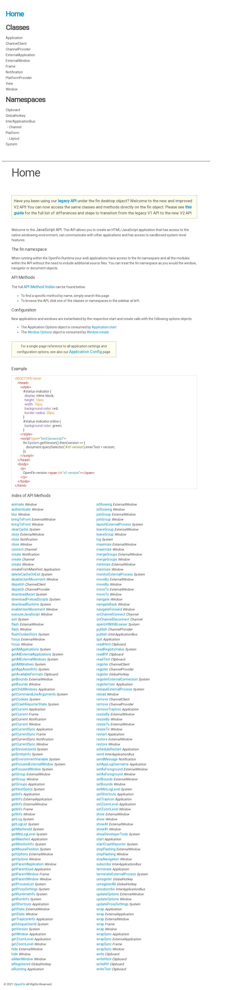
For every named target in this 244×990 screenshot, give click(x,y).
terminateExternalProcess (116, 874)
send (100, 754)
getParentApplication (27, 864)
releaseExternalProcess (114, 689)
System (11, 144)
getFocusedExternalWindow (32, 764)
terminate (104, 869)
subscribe (104, 864)
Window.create (98, 332)
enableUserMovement (28, 609)
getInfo (16, 794)
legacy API (67, 200)
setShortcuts (106, 794)
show (101, 814)
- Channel (13, 127)
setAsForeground (110, 769)
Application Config (85, 351)
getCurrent (19, 709)
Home (15, 14)
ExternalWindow (18, 61)
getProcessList (22, 884)
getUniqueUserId (23, 924)
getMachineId (21, 829)
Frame (10, 66)
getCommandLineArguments (33, 694)
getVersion (19, 929)
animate (17, 504)
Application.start (104, 327)
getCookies (19, 699)
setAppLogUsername (113, 764)
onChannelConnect (111, 614)
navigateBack (107, 604)
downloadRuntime (25, 604)
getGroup (18, 774)
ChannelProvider (18, 49)
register (102, 664)
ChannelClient (16, 43)
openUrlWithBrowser (112, 624)
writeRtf (103, 964)
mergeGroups (107, 554)
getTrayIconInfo (23, 919)
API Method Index (39, 286)
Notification (14, 72)
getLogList (19, 824)
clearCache (19, 529)
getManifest (20, 839)
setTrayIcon (105, 799)
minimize (104, 564)
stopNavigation (108, 859)
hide (14, 949)
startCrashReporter (111, 844)
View (9, 83)
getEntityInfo (21, 754)
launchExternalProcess (114, 524)
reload (101, 694)
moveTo (103, 589)
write (100, 954)
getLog (16, 819)
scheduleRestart (109, 749)
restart (102, 734)
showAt (102, 824)
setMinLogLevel (108, 789)
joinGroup (104, 514)
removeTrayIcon (109, 709)
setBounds (105, 779)
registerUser (106, 684)
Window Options (40, 332)
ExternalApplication (20, 55)
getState (18, 909)
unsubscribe (106, 889)
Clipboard (13, 110)
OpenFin (19, 984)
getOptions (19, 854)
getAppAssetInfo (24, 669)
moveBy (103, 579)
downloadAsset (23, 594)
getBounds (19, 679)
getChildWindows (24, 689)
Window (12, 89)
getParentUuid (22, 869)
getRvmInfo (20, 899)
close (15, 534)
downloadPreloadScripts (29, 599)
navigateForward (109, 609)
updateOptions (108, 894)
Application (14, 38)
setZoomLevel (107, 804)
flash (15, 624)
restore (102, 739)
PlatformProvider (19, 78)
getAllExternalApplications (31, 654)
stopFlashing (106, 849)
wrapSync (104, 934)
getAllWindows (22, 664)
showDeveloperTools (112, 834)
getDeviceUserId (23, 749)
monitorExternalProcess (115, 574)
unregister (104, 879)
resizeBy (103, 714)
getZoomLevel (22, 939)
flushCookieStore (24, 634)
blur (14, 514)
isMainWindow (22, 959)
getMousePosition (25, 849)
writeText (104, 969)
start (100, 839)
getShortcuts (21, 904)
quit (99, 639)
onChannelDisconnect (113, 619)
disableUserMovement (28, 579)
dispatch (17, 584)
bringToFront (21, 519)
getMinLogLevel (23, 834)
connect (17, 549)
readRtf (102, 654)
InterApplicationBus (20, 121)
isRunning (18, 969)
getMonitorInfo (22, 844)
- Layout (12, 138)
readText (103, 659)
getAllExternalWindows (28, 659)
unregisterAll (106, 884)
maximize (104, 544)
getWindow (19, 934)
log (99, 539)
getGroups (19, 784)
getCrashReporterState (29, 704)
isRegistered (20, 964)
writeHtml (104, 959)
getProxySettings (24, 889)
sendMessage (107, 759)
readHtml (104, 644)
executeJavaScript (25, 614)
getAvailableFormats (27, 674)
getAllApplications (25, 649)
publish (102, 629)
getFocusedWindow (26, 769)
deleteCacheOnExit (25, 574)
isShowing (104, 504)
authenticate (21, 509)
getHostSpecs (22, 789)
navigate (103, 599)
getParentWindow (25, 874)
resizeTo (103, 724)
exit (14, 619)
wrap (100, 909)
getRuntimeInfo (23, 894)
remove (102, 699)
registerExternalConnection (117, 679)
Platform (12, 133)
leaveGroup (105, 529)
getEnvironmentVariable (29, 759)
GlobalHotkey (15, 116)
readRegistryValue (110, 649)
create (16, 554)
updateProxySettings (112, 904)
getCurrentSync (23, 729)
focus (15, 639)
